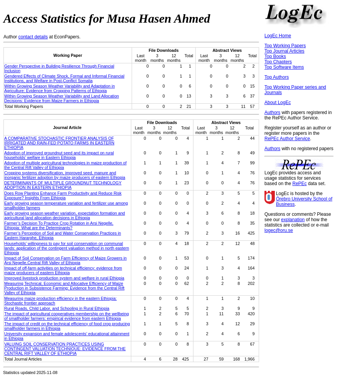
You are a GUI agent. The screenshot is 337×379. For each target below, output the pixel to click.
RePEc (299, 183)
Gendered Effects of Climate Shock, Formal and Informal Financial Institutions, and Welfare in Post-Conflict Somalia (64, 78)
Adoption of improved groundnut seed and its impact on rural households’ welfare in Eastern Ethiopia (59, 155)
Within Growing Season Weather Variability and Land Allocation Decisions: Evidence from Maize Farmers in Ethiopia (61, 98)
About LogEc (277, 102)
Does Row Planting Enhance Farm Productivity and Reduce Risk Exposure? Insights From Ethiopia (63, 195)
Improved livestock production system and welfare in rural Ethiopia (64, 278)
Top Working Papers (285, 45)
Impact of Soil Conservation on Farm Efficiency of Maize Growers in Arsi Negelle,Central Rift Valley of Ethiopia (65, 260)
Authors (272, 112)
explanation (292, 219)
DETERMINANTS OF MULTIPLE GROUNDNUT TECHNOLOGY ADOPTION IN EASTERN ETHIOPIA (63, 185)
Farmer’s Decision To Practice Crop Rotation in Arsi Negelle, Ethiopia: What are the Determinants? (58, 225)
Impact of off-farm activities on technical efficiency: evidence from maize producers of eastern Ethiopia (63, 270)
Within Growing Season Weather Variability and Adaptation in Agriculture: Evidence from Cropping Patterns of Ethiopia (59, 88)
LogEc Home (277, 35)
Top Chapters (278, 62)
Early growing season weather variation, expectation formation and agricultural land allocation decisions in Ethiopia (64, 215)
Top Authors (276, 77)
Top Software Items (284, 67)
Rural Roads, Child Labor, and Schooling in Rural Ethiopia (56, 308)
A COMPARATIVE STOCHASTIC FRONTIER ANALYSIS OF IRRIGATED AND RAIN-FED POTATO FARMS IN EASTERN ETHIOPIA (59, 143)
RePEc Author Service (287, 138)
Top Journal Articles (284, 51)
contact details (33, 37)
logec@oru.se (278, 230)
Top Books (275, 56)
